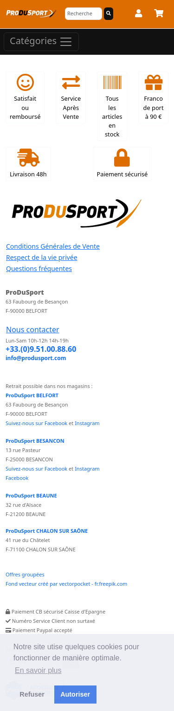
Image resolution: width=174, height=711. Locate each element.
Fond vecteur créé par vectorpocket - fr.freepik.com (66, 583)
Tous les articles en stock (112, 106)
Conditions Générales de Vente (53, 246)
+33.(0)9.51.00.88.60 (41, 349)
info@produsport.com (36, 358)
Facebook (17, 477)
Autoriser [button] (75, 694)
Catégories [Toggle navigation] (41, 41)
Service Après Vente (71, 97)
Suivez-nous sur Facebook (36, 423)
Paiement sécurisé (122, 163)
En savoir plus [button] (38, 670)
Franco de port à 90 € (153, 97)
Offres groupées (25, 574)
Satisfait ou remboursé (25, 97)
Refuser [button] (32, 694)
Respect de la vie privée (41, 257)
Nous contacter (32, 329)
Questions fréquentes (39, 268)
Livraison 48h (28, 163)
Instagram (87, 423)
